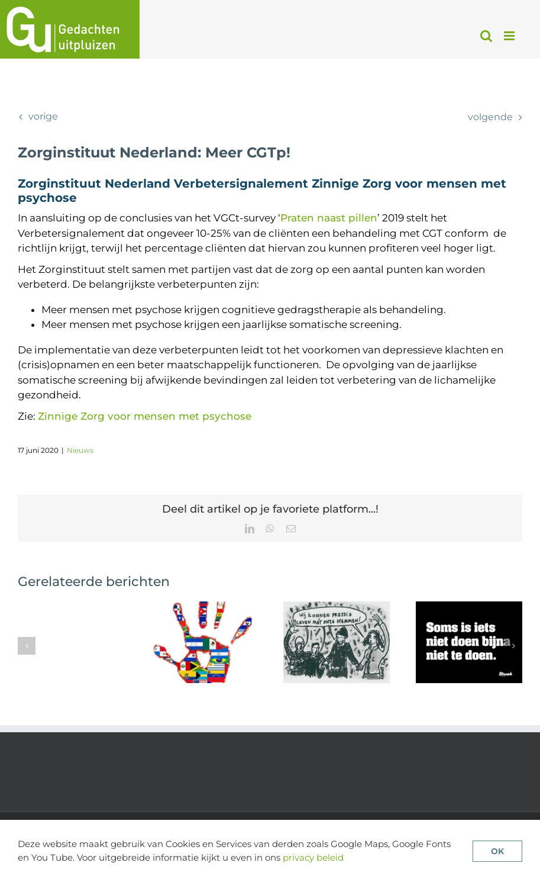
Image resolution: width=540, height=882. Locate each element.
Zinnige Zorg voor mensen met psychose (144, 416)
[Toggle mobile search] (486, 36)
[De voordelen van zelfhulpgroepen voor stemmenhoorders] (336, 607)
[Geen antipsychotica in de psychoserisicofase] (469, 607)
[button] (26, 646)
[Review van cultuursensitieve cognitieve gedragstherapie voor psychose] (203, 607)
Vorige (43, 116)
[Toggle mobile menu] (510, 36)
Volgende (490, 117)
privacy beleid (313, 857)
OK (497, 851)
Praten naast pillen (328, 218)
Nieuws (80, 450)
